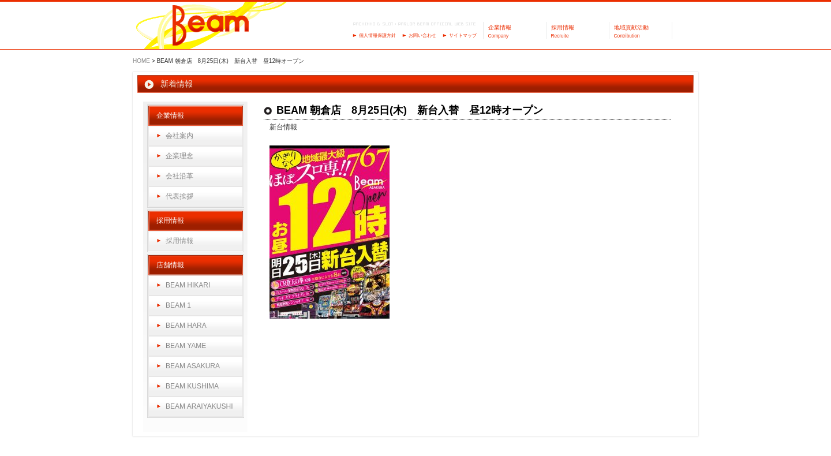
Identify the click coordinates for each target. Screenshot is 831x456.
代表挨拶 (179, 196)
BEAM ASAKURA (193, 366)
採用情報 (179, 241)
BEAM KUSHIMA (192, 386)
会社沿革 (179, 176)
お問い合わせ (422, 35)
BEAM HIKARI (188, 285)
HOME (141, 61)
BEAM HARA (186, 326)
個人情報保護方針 (377, 35)
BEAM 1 (178, 305)
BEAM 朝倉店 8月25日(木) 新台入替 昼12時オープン (409, 110)
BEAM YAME (186, 346)
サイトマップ (463, 35)
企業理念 (179, 156)
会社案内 (179, 136)
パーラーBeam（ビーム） (211, 26)
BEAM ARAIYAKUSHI (199, 406)
